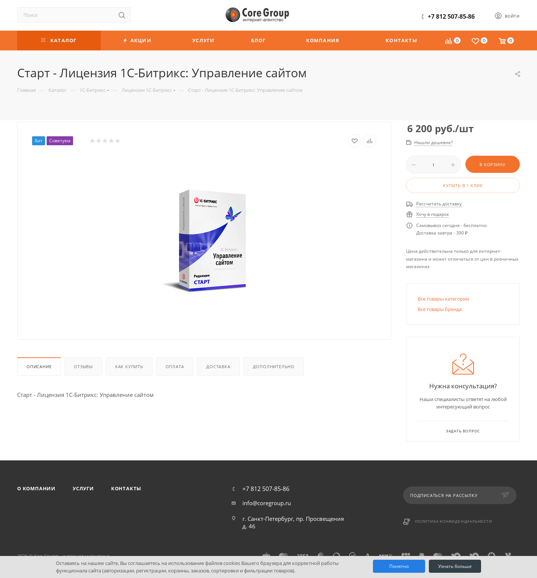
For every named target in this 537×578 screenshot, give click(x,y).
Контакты (126, 488)
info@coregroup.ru (266, 503)
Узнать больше (455, 566)
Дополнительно (274, 366)
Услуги (83, 488)
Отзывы (83, 366)
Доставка (218, 366)
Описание (38, 366)
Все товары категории (443, 298)
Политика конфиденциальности (453, 521)
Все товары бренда (440, 309)
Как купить (129, 366)
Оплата (175, 366)
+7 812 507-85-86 (451, 16)
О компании (36, 488)
